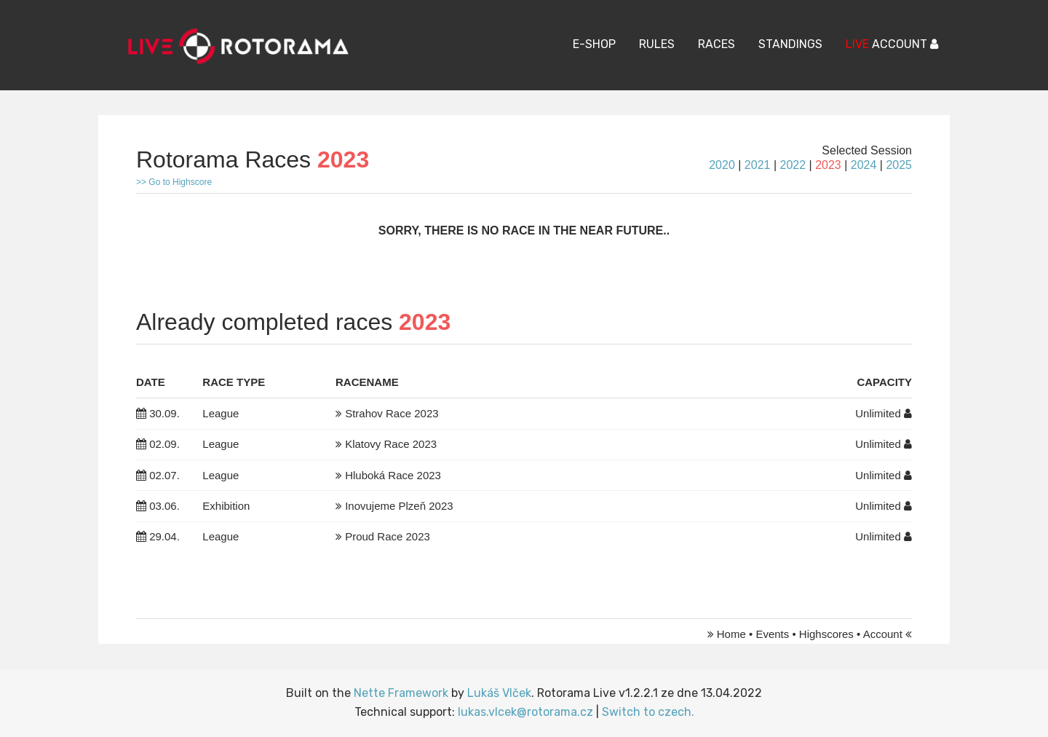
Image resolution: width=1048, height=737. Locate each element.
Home (731, 634)
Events (772, 634)
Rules (657, 44)
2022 (792, 165)
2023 (828, 165)
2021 (758, 165)
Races (716, 44)
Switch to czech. (648, 712)
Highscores (826, 634)
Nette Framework (401, 693)
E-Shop (594, 44)
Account (882, 634)
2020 (722, 165)
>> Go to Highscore (174, 182)
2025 (899, 165)
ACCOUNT (892, 44)
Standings (790, 44)
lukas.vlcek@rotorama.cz (525, 712)
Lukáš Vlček (499, 693)
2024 (864, 165)
